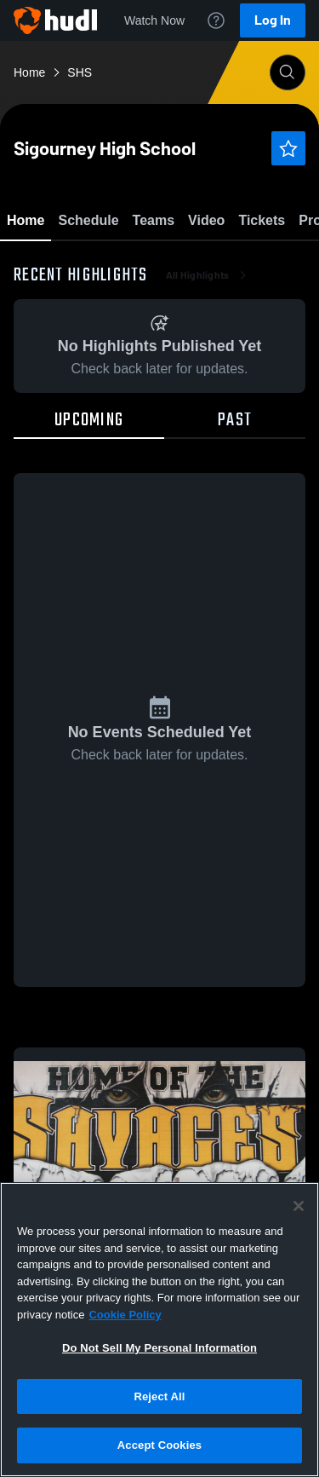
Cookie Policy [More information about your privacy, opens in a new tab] (124, 1314)
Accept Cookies (159, 1445)
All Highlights (208, 375)
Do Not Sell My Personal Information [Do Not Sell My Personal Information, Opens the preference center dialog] (159, 1347)
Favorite (139, 263)
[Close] (298, 1206)
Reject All (159, 1396)
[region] (159, 1329)
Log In (272, 20)
